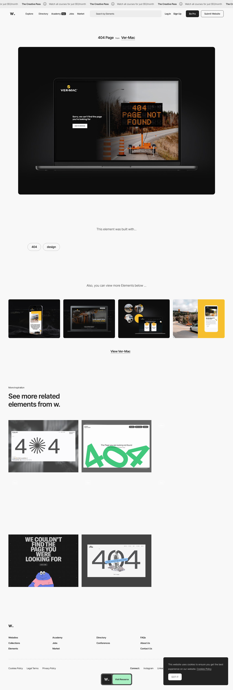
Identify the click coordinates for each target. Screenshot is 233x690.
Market (80, 13)
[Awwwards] (12, 13)
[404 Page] (190, 446)
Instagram (148, 668)
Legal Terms (33, 668)
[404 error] (117, 560)
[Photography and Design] (199, 318)
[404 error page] (43, 560)
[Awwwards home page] (107, 679)
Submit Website (212, 13)
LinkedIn (161, 668)
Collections (14, 643)
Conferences (103, 643)
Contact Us (146, 648)
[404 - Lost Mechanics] (43, 503)
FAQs (143, 637)
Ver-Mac (128, 37)
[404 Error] (43, 446)
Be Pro (192, 13)
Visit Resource (122, 679)
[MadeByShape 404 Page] (117, 503)
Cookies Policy (15, 668)
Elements (13, 648)
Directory (43, 13)
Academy (58, 13)
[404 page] (117, 446)
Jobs (71, 13)
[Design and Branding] (144, 318)
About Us (145, 643)
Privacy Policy (49, 668)
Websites (13, 637)
